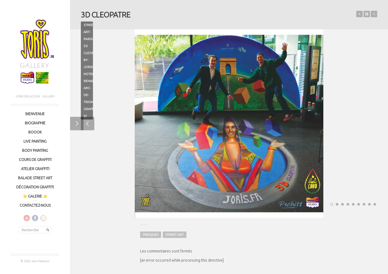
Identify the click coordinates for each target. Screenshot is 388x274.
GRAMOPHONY (374, 14)
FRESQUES (150, 234)
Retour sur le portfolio (366, 14)
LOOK (359, 14)
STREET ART (174, 234)
